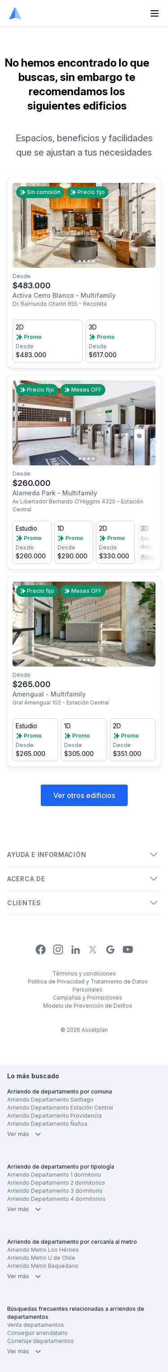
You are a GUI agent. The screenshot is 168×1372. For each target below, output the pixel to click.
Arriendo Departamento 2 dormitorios (56, 1182)
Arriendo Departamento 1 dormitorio (54, 1174)
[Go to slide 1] (75, 261)
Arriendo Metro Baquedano (42, 1265)
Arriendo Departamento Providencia (54, 1115)
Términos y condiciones (84, 973)
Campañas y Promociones (87, 997)
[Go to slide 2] (79, 261)
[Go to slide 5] (93, 261)
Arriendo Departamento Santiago (50, 1099)
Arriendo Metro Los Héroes (43, 1249)
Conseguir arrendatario (37, 1333)
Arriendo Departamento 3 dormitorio (55, 1190)
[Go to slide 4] (88, 261)
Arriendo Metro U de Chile (41, 1257)
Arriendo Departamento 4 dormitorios (56, 1198)
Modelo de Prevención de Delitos (87, 1005)
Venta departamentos (35, 1324)
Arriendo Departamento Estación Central (60, 1107)
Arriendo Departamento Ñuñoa (47, 1123)
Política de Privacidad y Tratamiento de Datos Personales (88, 985)
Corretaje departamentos (40, 1341)
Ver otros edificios (84, 795)
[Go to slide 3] (84, 261)
